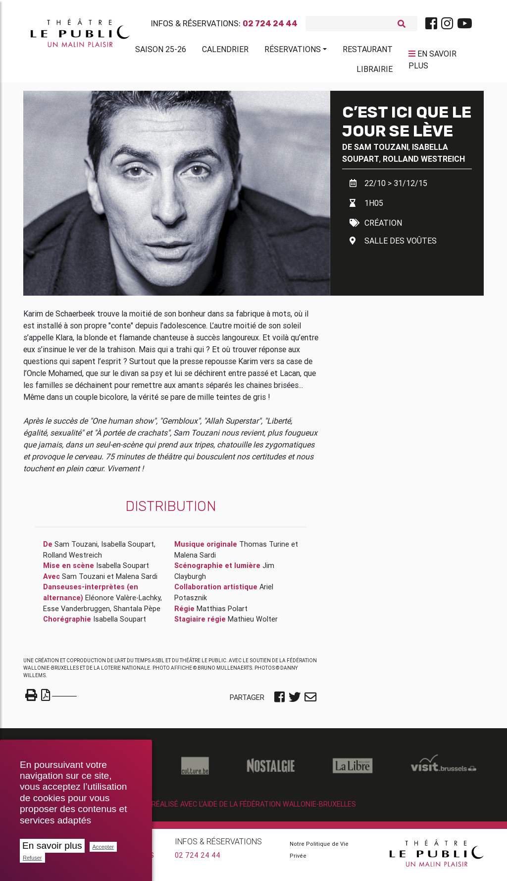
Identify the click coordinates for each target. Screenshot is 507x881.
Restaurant (368, 51)
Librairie (374, 71)
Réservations (292, 51)
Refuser (32, 858)
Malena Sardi (136, 580)
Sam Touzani (381, 151)
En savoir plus (52, 845)
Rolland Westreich (424, 163)
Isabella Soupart (127, 548)
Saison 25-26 (160, 51)
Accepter (103, 847)
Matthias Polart (222, 612)
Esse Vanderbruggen (76, 612)
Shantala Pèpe (136, 612)
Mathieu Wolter (253, 623)
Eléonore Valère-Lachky (122, 601)
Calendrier (225, 51)
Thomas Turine (264, 548)
